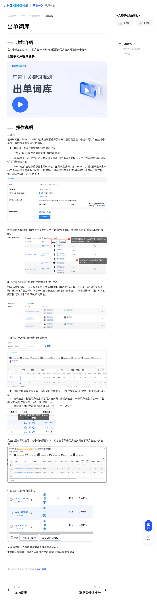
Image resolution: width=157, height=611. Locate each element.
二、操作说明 (125, 53)
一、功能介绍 (125, 43)
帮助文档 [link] (11, 16)
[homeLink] (38, 5)
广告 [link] (23, 16)
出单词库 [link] (49, 16)
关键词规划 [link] (34, 16)
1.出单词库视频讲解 (130, 48)
